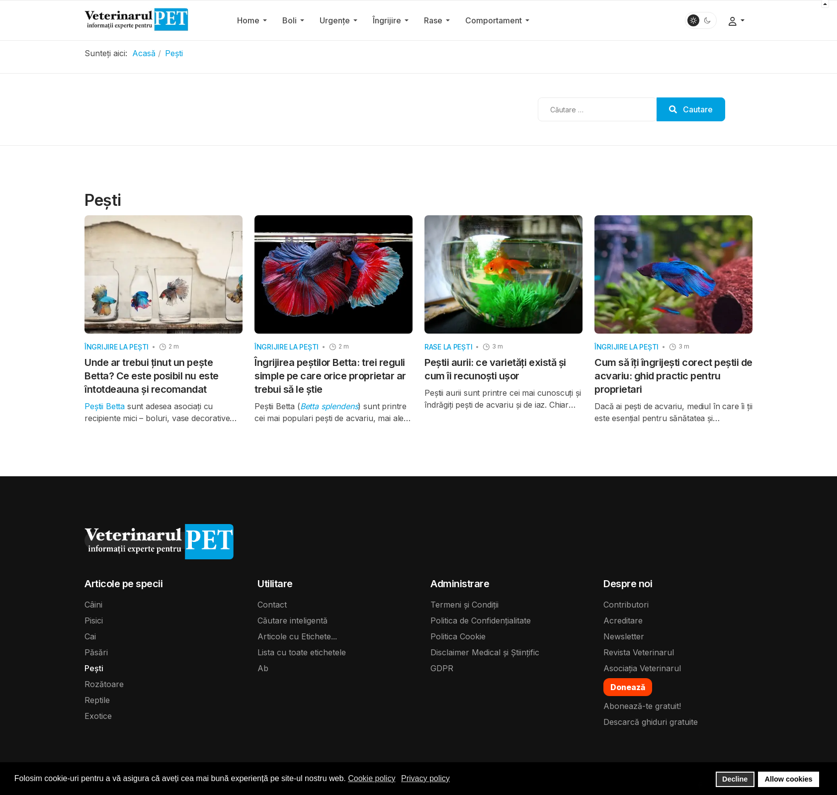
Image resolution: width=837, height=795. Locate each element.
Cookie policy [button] (371, 778)
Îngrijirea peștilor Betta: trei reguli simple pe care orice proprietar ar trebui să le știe (330, 375)
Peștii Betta (105, 406)
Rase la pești (448, 347)
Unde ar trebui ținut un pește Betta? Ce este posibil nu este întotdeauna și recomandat (151, 375)
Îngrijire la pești (116, 347)
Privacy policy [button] (425, 778)
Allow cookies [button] (789, 779)
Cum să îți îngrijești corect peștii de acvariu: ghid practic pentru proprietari (673, 375)
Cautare (691, 109)
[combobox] (597, 109)
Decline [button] (735, 779)
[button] (253, 20)
